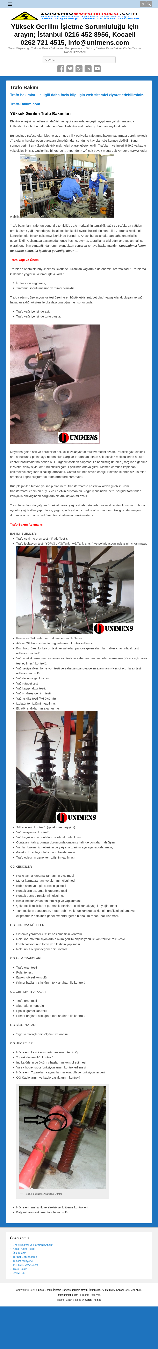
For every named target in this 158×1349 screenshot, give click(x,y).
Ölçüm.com (19, 1252)
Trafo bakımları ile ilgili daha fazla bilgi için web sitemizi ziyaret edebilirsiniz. (77, 95)
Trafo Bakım (24, 87)
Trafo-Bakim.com (25, 104)
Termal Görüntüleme (25, 1256)
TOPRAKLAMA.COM (25, 1264)
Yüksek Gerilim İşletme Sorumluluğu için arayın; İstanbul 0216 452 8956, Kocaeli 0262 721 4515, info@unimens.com (75, 34)
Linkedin (88, 68)
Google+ (79, 68)
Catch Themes (93, 1299)
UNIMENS (19, 1272)
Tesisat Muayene (23, 1261)
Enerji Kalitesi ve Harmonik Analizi (33, 1244)
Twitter (69, 68)
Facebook (60, 68)
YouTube (97, 68)
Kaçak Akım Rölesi (24, 1248)
